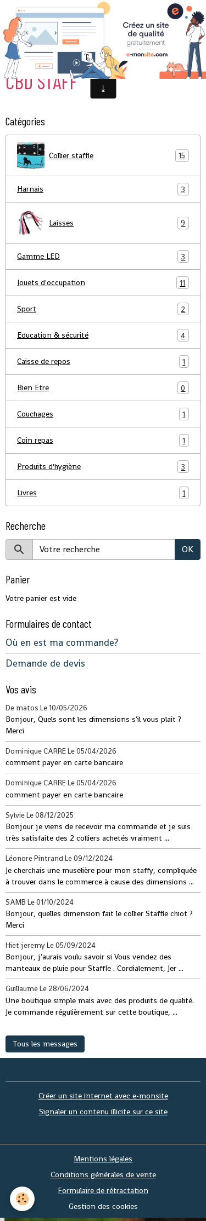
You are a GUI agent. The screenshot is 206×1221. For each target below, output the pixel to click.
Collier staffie (103, 155)
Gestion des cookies (103, 1206)
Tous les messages (45, 1044)
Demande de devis (45, 663)
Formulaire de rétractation (103, 1190)
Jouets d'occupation (103, 282)
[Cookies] (22, 1199)
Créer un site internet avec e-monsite (103, 1096)
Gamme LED (103, 256)
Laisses (103, 222)
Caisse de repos (103, 361)
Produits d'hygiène (103, 466)
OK (187, 549)
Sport (103, 309)
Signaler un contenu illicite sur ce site (103, 1111)
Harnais (103, 189)
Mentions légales (103, 1159)
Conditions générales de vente (103, 1174)
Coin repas (103, 440)
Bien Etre (103, 387)
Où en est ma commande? (61, 642)
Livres (103, 493)
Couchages (103, 414)
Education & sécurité (103, 335)
